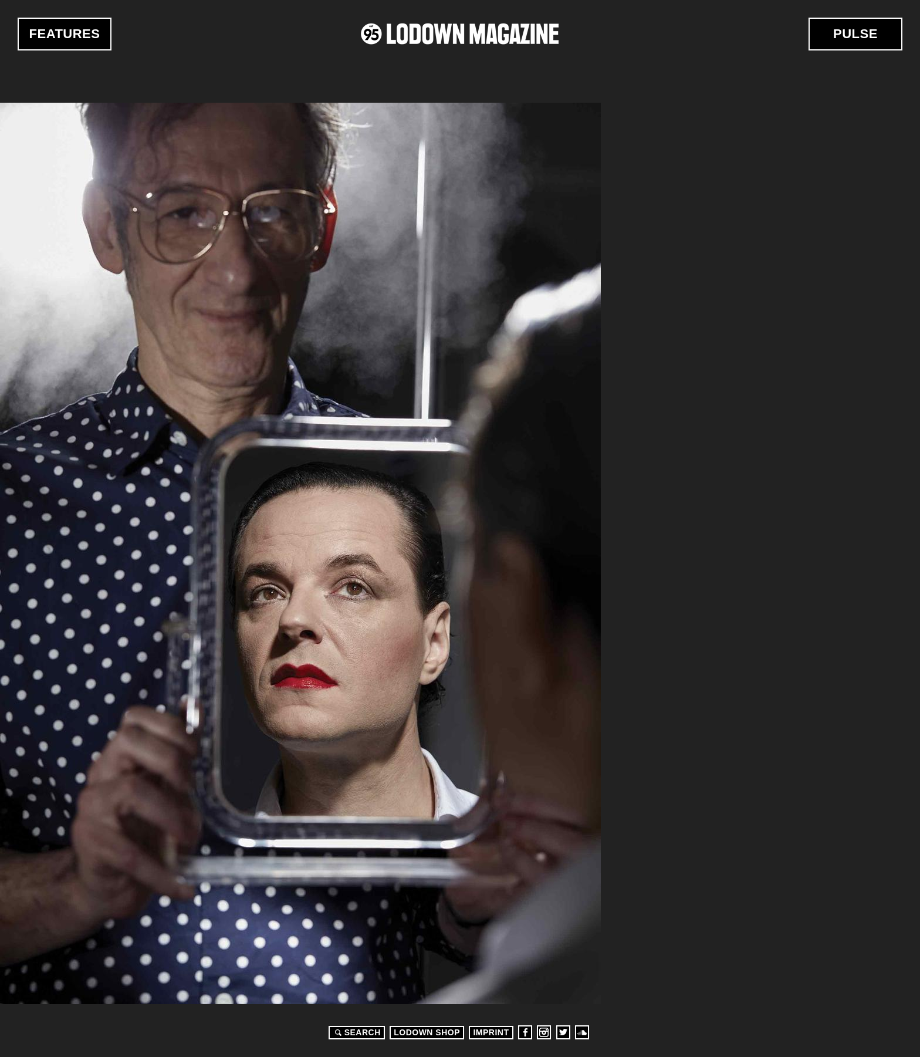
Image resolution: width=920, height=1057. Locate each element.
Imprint (491, 1032)
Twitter (563, 1032)
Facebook (525, 1032)
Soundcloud (582, 1032)
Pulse (855, 33)
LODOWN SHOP (427, 1032)
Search (356, 1032)
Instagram (544, 1032)
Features (64, 33)
